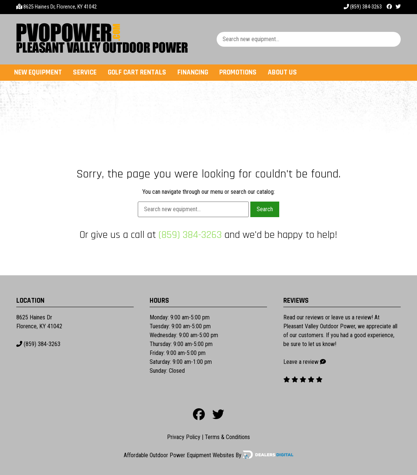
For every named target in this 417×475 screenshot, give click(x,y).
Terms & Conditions (227, 437)
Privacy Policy (183, 437)
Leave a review (300, 361)
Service (85, 72)
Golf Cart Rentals (137, 72)
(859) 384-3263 (363, 7)
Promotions (238, 72)
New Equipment (38, 72)
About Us (282, 72)
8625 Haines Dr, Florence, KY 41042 (60, 7)
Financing (192, 72)
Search (265, 209)
